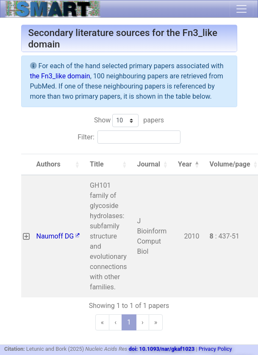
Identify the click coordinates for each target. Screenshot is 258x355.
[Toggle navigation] (241, 8)
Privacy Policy (215, 349)
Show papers (129, 120)
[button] (77, 164)
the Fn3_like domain (60, 76)
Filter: (86, 137)
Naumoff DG (58, 236)
